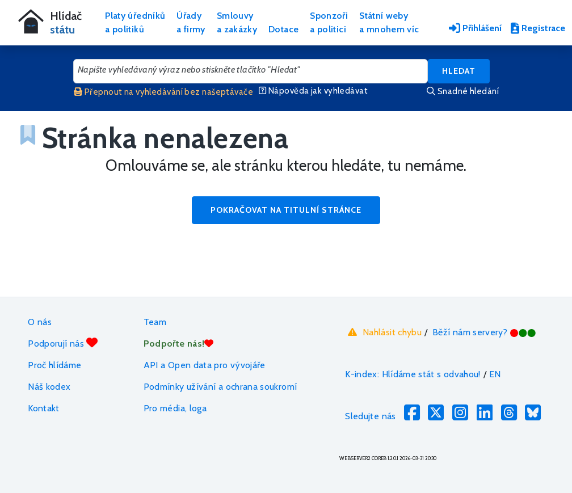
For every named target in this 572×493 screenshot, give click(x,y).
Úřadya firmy (190, 22)
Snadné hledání (463, 91)
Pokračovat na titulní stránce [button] (286, 210)
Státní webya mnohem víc (389, 22)
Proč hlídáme (54, 365)
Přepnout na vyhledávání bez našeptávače (163, 92)
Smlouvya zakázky (237, 22)
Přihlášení (475, 28)
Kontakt (44, 408)
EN (495, 374)
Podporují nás (63, 343)
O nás (40, 322)
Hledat (459, 71)
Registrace (538, 28)
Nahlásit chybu (383, 331)
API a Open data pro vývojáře (205, 365)
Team (155, 322)
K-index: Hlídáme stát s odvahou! (413, 374)
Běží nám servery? (484, 332)
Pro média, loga (175, 408)
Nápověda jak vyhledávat (313, 91)
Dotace (283, 29)
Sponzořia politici (329, 22)
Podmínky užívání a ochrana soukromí (220, 386)
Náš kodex (49, 386)
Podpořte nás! (179, 343)
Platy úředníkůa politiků (135, 22)
